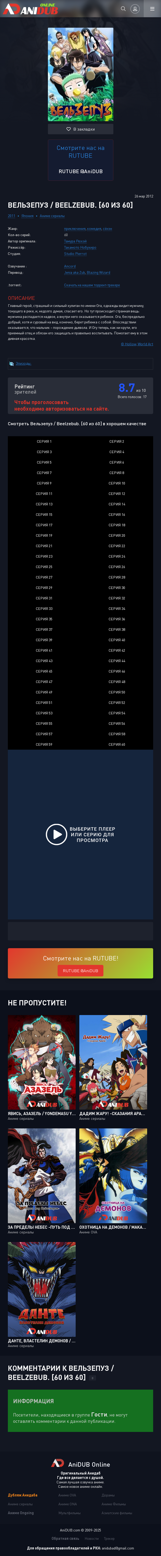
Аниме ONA (67, 1504)
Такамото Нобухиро (80, 247)
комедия (94, 228)
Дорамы (108, 1495)
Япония (27, 215)
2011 (11, 215)
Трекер (109, 1538)
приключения (75, 228)
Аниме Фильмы (114, 1504)
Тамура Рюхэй (75, 241)
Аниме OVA (67, 1495)
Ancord (70, 266)
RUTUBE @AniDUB (81, 171)
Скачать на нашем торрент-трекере (92, 285)
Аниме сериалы (52, 215)
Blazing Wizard (98, 272)
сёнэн (107, 228)
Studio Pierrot (75, 253)
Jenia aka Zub (74, 272)
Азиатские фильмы (117, 1513)
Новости (92, 1538)
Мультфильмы (69, 1513)
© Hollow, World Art (137, 344)
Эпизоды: (23, 363)
